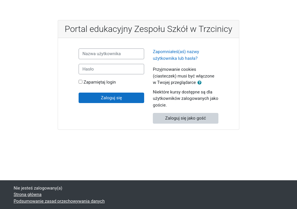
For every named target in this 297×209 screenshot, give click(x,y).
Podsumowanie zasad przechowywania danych (59, 201)
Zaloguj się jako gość (185, 118)
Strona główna (27, 194)
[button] (200, 83)
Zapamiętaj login (100, 82)
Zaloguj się (111, 97)
